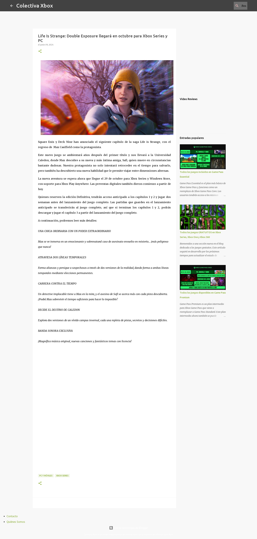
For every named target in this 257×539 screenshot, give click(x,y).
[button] (40, 51)
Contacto (12, 516)
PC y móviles (45, 476)
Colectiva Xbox (34, 6)
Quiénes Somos (16, 521)
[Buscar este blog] (230, 6)
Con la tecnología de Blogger (128, 527)
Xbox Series (62, 476)
